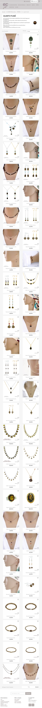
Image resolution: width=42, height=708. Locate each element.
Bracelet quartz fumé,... (11, 616)
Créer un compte (18, 701)
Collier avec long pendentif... (11, 203)
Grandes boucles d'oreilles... (30, 159)
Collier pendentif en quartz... (30, 333)
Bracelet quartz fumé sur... (31, 94)
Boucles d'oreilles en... (31, 73)
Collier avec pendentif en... (31, 138)
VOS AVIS (16, 7)
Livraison (2, 700)
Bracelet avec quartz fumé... (30, 268)
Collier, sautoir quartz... (30, 485)
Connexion (17, 700)
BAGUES (33, 4)
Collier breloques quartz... (31, 116)
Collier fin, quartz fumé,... (31, 420)
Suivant (37, 687)
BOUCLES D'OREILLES (21, 4)
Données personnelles (5, 701)
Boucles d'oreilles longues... (30, 225)
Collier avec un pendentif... (11, 159)
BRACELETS (29, 4)
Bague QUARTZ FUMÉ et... (11, 507)
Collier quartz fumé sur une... (11, 94)
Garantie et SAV (3, 704)
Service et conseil (4, 706)
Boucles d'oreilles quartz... (31, 246)
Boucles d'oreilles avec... (30, 594)
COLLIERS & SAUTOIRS (13, 4)
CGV (1, 699)
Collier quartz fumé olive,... (11, 442)
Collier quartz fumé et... (11, 181)
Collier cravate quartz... (11, 550)
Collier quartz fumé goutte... (11, 398)
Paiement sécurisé (4, 702)
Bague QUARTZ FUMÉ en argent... (31, 507)
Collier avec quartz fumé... (11, 529)
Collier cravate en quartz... (11, 73)
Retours (2, 703)
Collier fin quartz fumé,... (11, 681)
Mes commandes (18, 702)
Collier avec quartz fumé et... (30, 290)
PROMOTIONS (11, 7)
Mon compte (17, 699)
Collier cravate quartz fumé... (30, 398)
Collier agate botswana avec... (31, 681)
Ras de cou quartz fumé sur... (11, 116)
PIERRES (37, 4)
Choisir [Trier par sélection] (33, 31)
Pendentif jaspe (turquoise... (11, 51)
